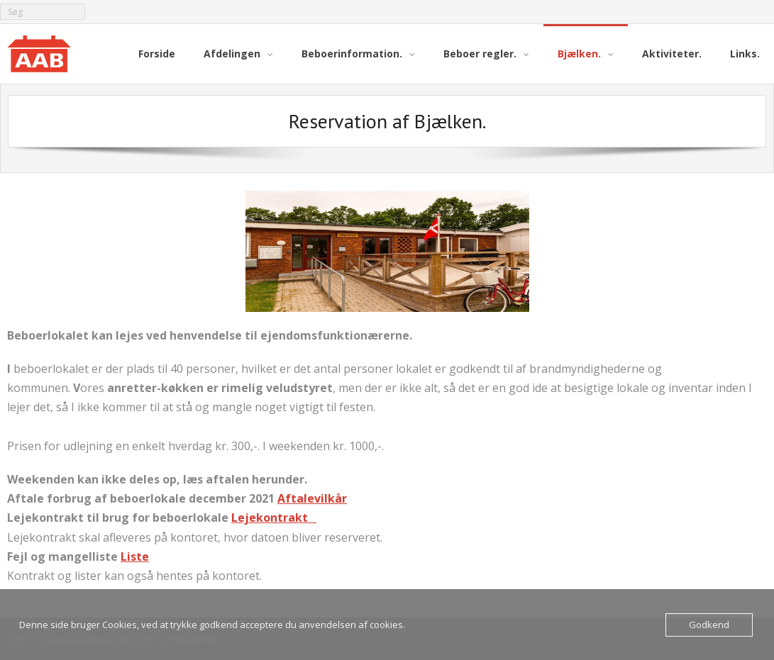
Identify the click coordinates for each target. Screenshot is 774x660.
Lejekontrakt (273, 517)
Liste (135, 556)
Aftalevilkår (312, 498)
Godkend (709, 624)
